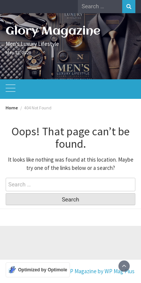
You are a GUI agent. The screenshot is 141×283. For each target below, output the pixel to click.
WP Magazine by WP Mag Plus (100, 271)
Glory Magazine (53, 31)
